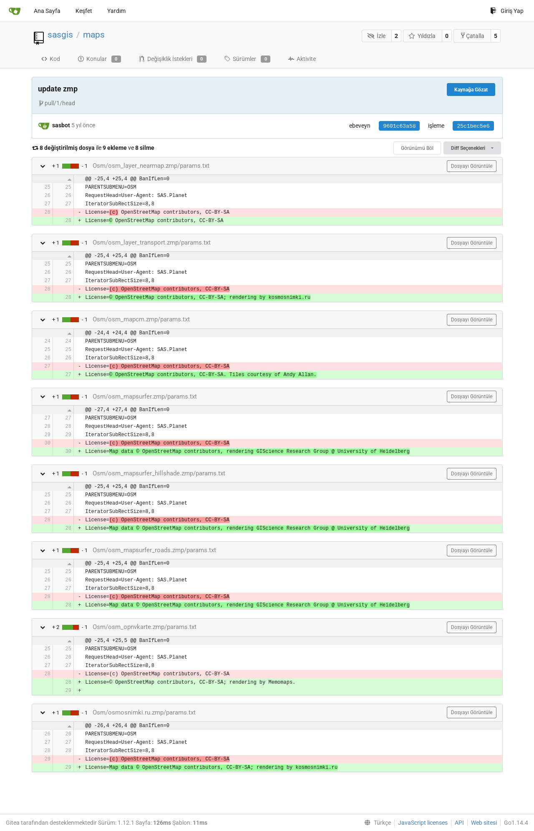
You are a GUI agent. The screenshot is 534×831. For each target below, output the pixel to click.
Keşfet (84, 11)
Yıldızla (422, 36)
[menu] (376, 822)
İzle (376, 36)
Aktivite (302, 59)
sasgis (60, 35)
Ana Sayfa (47, 11)
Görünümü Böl (417, 148)
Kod (50, 59)
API (459, 822)
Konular (99, 59)
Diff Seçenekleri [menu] (472, 148)
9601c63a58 (399, 126)
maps (94, 35)
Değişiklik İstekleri (173, 59)
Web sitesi (484, 822)
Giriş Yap (507, 11)
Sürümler (247, 59)
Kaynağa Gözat (471, 90)
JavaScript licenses (423, 822)
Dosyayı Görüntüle (471, 166)
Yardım (116, 11)
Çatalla (472, 35)
